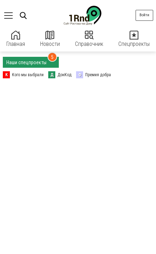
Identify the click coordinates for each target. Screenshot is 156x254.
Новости (50, 39)
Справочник (89, 39)
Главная (15, 39)
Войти (144, 15)
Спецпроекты (134, 39)
